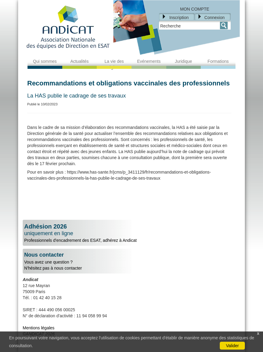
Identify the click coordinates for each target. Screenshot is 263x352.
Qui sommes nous (45, 64)
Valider (232, 345)
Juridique (183, 61)
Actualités (79, 61)
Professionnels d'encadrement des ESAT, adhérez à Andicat (131, 233)
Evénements (149, 61)
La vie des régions (114, 64)
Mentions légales (38, 327)
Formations (218, 61)
